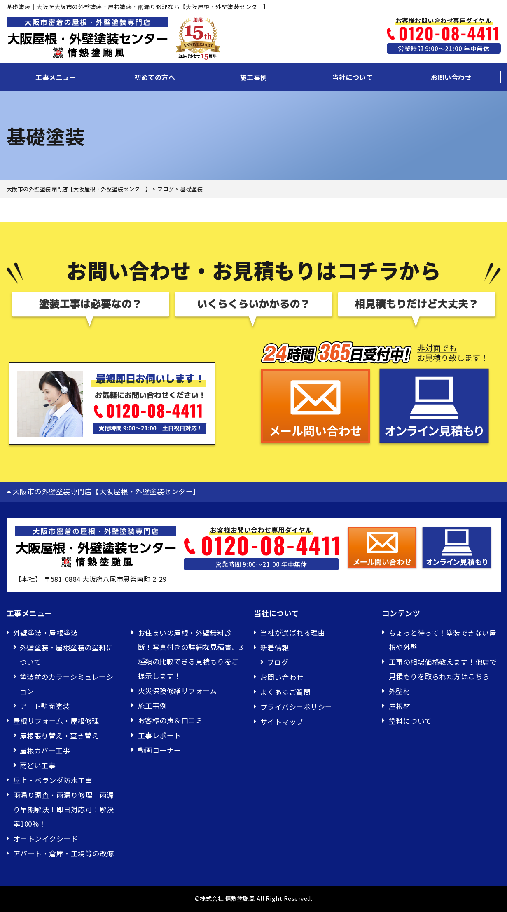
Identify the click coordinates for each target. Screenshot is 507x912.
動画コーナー (159, 750)
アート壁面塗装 (45, 706)
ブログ (278, 662)
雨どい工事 (38, 765)
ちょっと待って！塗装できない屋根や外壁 (443, 639)
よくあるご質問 (285, 692)
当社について (352, 77)
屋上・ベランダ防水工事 (53, 780)
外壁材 (400, 691)
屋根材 (400, 706)
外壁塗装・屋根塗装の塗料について (67, 654)
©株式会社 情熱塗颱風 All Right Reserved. (254, 898)
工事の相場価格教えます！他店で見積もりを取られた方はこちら (443, 669)
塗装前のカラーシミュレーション (67, 683)
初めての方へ (154, 77)
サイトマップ (282, 721)
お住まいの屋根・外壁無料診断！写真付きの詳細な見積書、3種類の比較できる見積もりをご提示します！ (190, 654)
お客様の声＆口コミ (170, 720)
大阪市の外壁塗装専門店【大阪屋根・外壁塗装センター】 (103, 491)
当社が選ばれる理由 (292, 632)
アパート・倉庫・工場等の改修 (63, 853)
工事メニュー (55, 77)
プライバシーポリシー (296, 707)
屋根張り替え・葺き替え (59, 735)
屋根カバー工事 (45, 750)
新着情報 (274, 647)
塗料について (410, 721)
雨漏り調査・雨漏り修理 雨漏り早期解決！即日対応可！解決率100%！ (63, 809)
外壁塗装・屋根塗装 (45, 632)
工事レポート (159, 735)
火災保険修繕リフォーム (177, 690)
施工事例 (253, 77)
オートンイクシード (45, 838)
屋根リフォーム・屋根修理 (56, 721)
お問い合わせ (451, 77)
